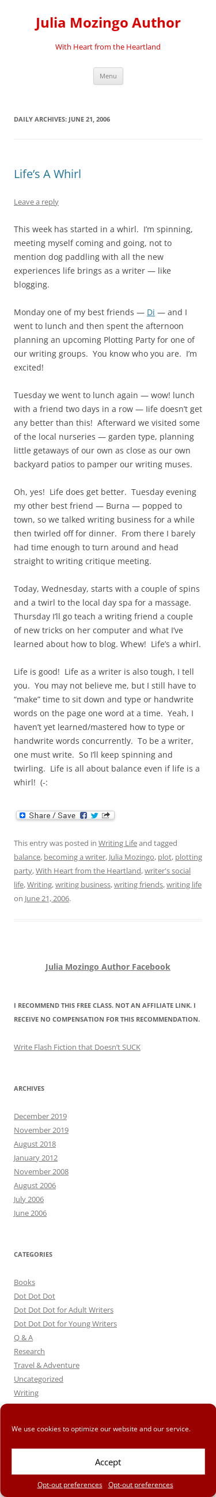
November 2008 (41, 1171)
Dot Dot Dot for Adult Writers (63, 1310)
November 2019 (41, 1130)
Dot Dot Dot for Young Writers (65, 1323)
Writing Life (117, 843)
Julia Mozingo (131, 857)
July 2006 (29, 1199)
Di (151, 312)
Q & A (23, 1337)
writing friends (138, 884)
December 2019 (40, 1116)
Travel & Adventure (46, 1365)
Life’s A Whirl (47, 174)
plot (165, 857)
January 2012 (36, 1157)
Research (29, 1351)
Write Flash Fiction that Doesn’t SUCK (77, 1047)
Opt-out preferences (70, 1485)
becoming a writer (74, 857)
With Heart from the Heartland (88, 870)
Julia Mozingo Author (108, 23)
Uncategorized (38, 1379)
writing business (83, 884)
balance (27, 857)
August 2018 (35, 1144)
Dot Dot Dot (34, 1296)
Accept (108, 1462)
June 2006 (30, 1213)
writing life (184, 884)
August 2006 (35, 1185)
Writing (39, 884)
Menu (108, 75)
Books (24, 1282)
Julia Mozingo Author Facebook (108, 966)
